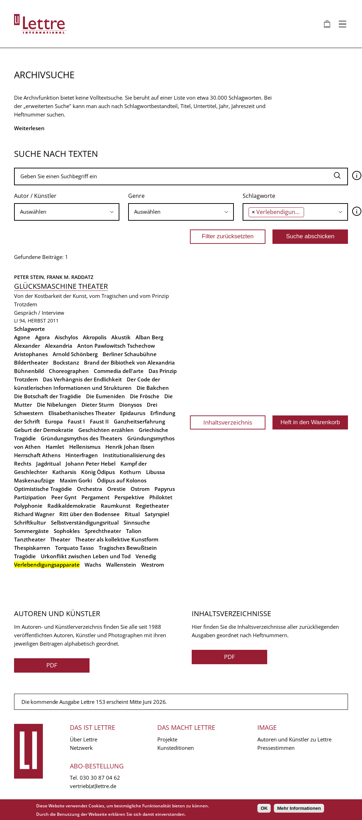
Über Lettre (83, 739)
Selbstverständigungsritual (85, 522)
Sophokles (67, 530)
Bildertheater (31, 362)
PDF (51, 665)
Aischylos (66, 337)
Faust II (99, 421)
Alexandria (58, 345)
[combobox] (66, 212)
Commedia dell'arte (119, 370)
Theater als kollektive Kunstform (116, 539)
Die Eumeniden (105, 396)
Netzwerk (81, 747)
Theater (60, 539)
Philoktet (160, 497)
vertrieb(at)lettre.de (93, 785)
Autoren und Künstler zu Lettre (294, 739)
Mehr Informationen (299, 808)
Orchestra (89, 488)
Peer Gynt (64, 497)
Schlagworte (259, 196)
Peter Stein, (30, 277)
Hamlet (55, 446)
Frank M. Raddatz (70, 277)
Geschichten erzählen (106, 429)
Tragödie (25, 556)
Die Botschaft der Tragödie (47, 396)
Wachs (93, 564)
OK (264, 808)
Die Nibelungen (57, 404)
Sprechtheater (103, 530)
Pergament (95, 497)
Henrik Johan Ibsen (129, 446)
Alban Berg (149, 337)
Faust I (76, 421)
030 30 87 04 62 (100, 777)
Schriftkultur (30, 522)
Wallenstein (121, 564)
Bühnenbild (29, 370)
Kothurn (130, 471)
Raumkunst (116, 505)
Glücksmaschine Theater (61, 286)
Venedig (146, 556)
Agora (42, 337)
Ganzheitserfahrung (139, 421)
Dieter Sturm (97, 404)
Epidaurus (132, 412)
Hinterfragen (81, 455)
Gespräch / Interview (39, 312)
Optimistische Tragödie (43, 488)
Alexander (27, 345)
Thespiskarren (32, 547)
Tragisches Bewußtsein (128, 547)
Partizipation (30, 497)
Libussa (155, 471)
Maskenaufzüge (34, 480)
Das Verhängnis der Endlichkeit (82, 379)
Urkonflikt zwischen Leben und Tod (86, 556)
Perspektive (129, 497)
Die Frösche (144, 396)
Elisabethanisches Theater (81, 412)
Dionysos (130, 404)
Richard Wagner (34, 514)
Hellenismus (84, 446)
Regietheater (152, 505)
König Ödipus (98, 471)
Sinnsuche (137, 522)
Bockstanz (66, 362)
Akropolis (94, 337)
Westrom (152, 564)
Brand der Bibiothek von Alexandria (129, 362)
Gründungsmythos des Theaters (81, 438)
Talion (133, 530)
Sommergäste (31, 530)
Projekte (167, 739)
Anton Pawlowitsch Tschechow (116, 345)
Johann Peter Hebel (91, 463)
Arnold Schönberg (75, 354)
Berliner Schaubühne (130, 354)
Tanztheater (29, 539)
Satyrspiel (157, 514)
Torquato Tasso (74, 547)
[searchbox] (66, 212)
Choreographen (69, 370)
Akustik (121, 337)
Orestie (116, 488)
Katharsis (64, 471)
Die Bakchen (153, 387)
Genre (136, 196)
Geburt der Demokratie (43, 429)
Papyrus (164, 488)
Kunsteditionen (175, 747)
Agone (22, 337)
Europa (54, 421)
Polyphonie (28, 505)
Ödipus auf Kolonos (121, 480)
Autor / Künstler (35, 196)
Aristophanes (31, 354)
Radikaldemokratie (71, 505)
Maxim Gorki (76, 480)
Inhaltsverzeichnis (227, 422)
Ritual (132, 514)
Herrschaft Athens (37, 455)
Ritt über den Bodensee (89, 514)
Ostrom (140, 488)
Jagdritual (48, 463)
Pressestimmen (276, 747)
